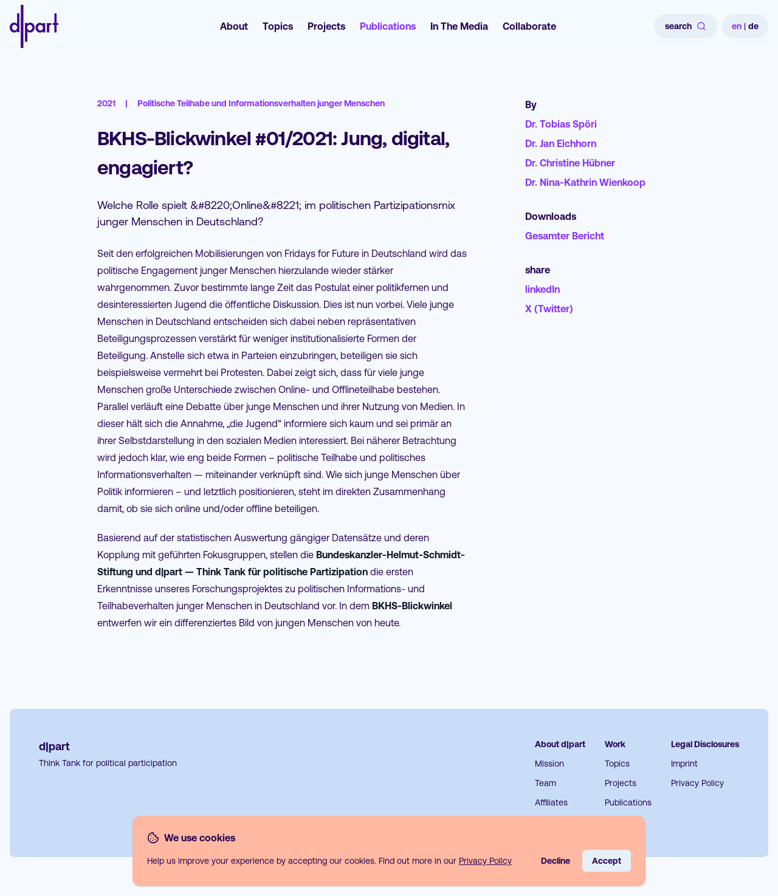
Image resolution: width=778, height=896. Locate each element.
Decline (555, 861)
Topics (278, 26)
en (737, 26)
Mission (549, 763)
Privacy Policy (697, 783)
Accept (606, 861)
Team (545, 783)
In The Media (459, 26)
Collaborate (529, 26)
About (234, 26)
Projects (326, 26)
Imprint (684, 763)
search (685, 26)
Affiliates (551, 802)
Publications (388, 26)
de (753, 26)
